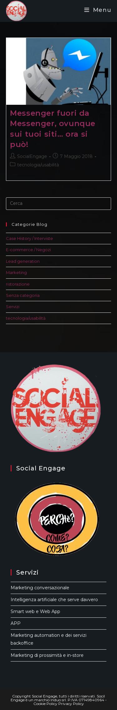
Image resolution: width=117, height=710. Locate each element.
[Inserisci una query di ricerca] (58, 203)
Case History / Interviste (29, 238)
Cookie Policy (45, 703)
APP (16, 623)
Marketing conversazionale (40, 588)
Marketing (16, 272)
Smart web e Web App (35, 611)
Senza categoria (23, 295)
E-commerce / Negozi (28, 249)
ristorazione (18, 284)
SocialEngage (32, 156)
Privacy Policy (71, 703)
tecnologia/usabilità (38, 165)
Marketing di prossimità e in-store (47, 655)
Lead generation (23, 261)
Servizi (12, 306)
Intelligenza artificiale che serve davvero (54, 599)
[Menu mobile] (97, 10)
